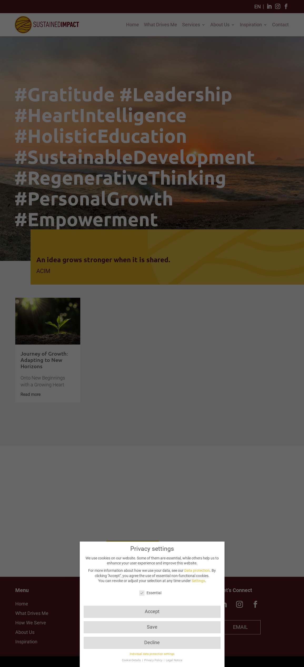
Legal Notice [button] (174, 660)
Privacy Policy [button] (153, 660)
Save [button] (152, 627)
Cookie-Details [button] (132, 660)
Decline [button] (152, 642)
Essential (150, 592)
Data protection (197, 570)
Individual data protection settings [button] (152, 654)
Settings (198, 581)
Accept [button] (152, 611)
